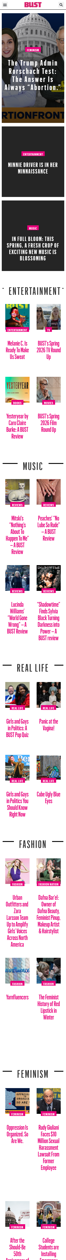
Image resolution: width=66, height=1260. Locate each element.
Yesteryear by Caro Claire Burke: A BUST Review (17, 425)
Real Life (17, 707)
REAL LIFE (33, 666)
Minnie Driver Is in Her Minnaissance (33, 167)
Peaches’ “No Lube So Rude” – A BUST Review (48, 527)
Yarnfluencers (17, 996)
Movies (48, 402)
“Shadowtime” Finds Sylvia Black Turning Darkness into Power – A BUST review (48, 619)
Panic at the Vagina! (48, 723)
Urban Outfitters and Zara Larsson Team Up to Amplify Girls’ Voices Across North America (17, 919)
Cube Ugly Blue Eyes (48, 796)
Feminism (33, 49)
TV (48, 329)
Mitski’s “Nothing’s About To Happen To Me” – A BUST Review (17, 533)
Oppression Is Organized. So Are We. (17, 1132)
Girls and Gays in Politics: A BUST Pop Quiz (17, 726)
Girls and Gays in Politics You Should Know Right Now (17, 803)
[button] (5, 5)
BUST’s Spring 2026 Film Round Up (48, 421)
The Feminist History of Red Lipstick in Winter (48, 1006)
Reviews (17, 504)
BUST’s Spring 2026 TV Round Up (49, 348)
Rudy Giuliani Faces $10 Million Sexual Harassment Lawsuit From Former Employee (48, 1146)
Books (17, 402)
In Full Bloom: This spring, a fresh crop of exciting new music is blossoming (33, 247)
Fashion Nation (49, 883)
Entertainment (33, 153)
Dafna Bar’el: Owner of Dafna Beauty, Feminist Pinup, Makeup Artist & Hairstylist (49, 913)
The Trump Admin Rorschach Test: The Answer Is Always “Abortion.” (33, 73)
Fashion (33, 842)
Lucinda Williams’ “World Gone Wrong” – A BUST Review (17, 616)
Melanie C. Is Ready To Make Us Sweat (17, 348)
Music (33, 227)
